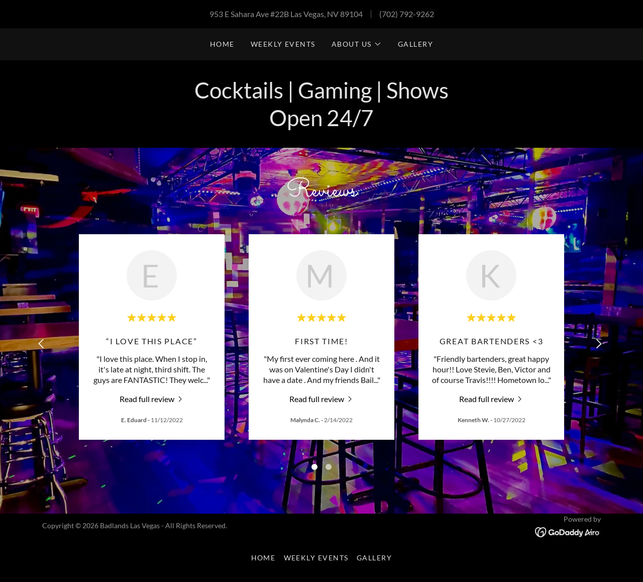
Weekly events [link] (283, 44)
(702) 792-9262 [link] (406, 14)
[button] (357, 44)
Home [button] (263, 557)
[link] (152, 398)
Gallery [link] (416, 44)
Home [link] (222, 44)
